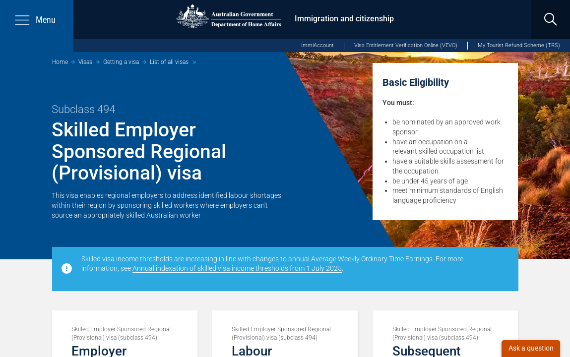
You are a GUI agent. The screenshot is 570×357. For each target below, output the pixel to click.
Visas (85, 62)
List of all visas (169, 62)
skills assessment (467, 161)
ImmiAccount (317, 45)
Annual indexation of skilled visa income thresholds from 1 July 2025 (237, 268)
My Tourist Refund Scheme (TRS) (519, 45)
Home (60, 62)
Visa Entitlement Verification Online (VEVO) (405, 45)
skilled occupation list (451, 151)
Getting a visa (121, 62)
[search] (550, 19)
